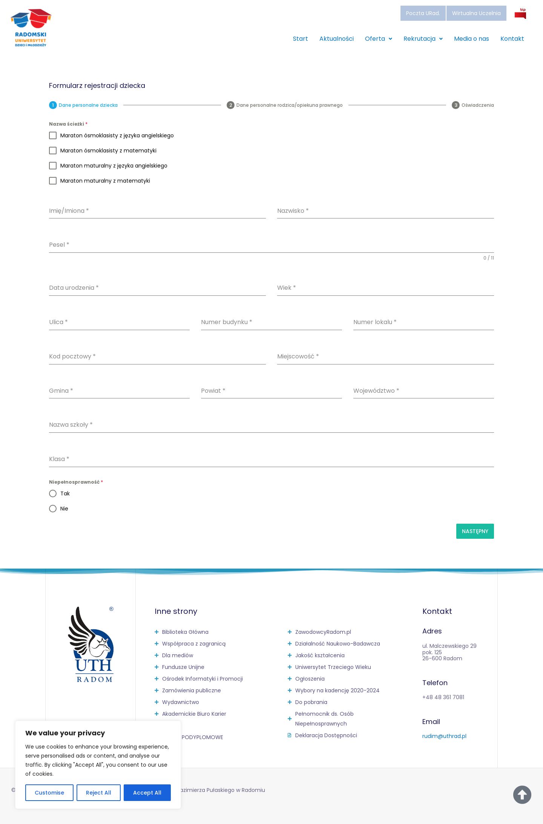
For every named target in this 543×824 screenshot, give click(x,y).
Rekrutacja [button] (423, 38)
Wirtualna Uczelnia (476, 13)
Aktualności (336, 38)
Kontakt (512, 38)
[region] (98, 765)
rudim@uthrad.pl (444, 736)
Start (300, 38)
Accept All (147, 792)
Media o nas (471, 38)
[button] (378, 39)
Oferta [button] (378, 38)
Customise (49, 792)
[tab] (83, 105)
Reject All (98, 792)
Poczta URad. (423, 13)
